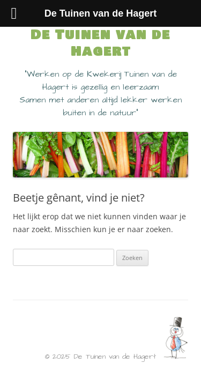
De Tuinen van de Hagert (100, 43)
